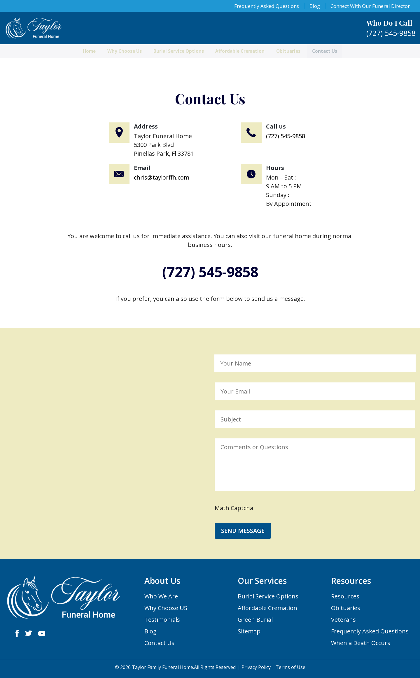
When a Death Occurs (360, 643)
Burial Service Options (172, 55)
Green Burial (255, 619)
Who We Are (161, 596)
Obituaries (307, 55)
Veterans (343, 619)
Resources (345, 596)
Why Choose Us (105, 55)
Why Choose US (165, 608)
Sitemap (249, 631)
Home (59, 55)
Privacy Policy (256, 667)
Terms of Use (290, 667)
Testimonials (162, 619)
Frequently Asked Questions (266, 6)
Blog (314, 6)
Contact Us (353, 55)
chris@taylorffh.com (161, 177)
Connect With (370, 6)
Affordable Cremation (247, 55)
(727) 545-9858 (285, 136)
